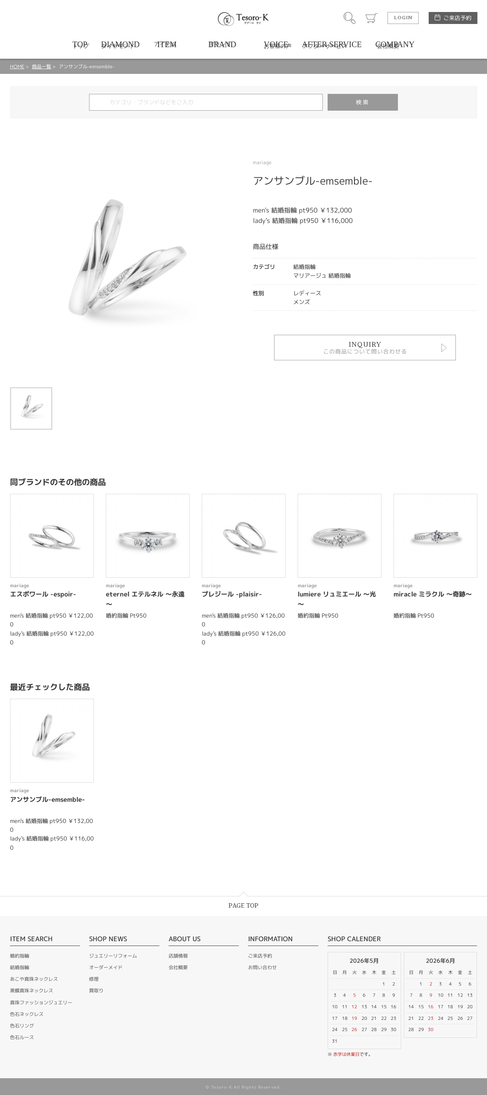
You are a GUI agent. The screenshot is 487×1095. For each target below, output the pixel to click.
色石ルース (22, 1037)
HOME (17, 66)
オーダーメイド (106, 967)
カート (372, 18)
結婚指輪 (19, 967)
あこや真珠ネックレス (34, 979)
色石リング (22, 1025)
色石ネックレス (27, 1014)
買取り (96, 990)
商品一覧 (41, 66)
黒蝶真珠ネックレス (31, 990)
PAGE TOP (243, 906)
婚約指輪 (19, 955)
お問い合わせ (262, 967)
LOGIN (403, 18)
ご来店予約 (457, 18)
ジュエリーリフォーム (113, 955)
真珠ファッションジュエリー (41, 1002)
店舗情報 (178, 955)
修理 (94, 979)
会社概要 (178, 967)
